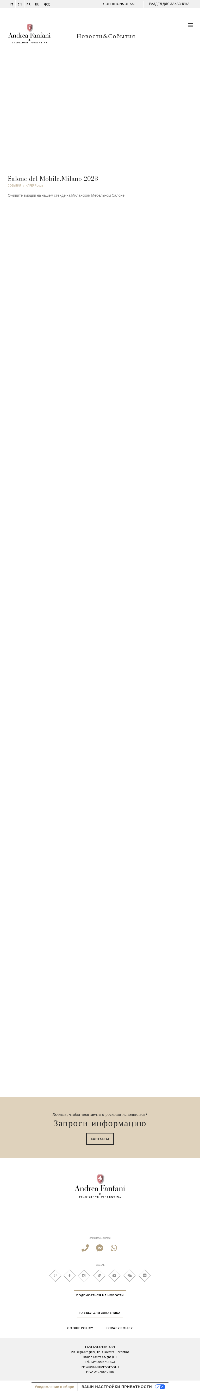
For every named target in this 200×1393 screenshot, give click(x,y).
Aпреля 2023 (34, 185)
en (20, 4)
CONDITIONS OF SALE (120, 4)
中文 (47, 4)
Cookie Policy (80, 1328)
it (11, 4)
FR (28, 4)
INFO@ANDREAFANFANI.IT (100, 1367)
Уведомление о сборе (54, 1387)
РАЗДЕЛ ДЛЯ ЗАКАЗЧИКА (169, 4)
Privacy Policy (119, 1328)
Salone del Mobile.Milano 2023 (53, 179)
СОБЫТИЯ (14, 185)
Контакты (100, 1138)
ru (37, 4)
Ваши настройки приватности (117, 1387)
